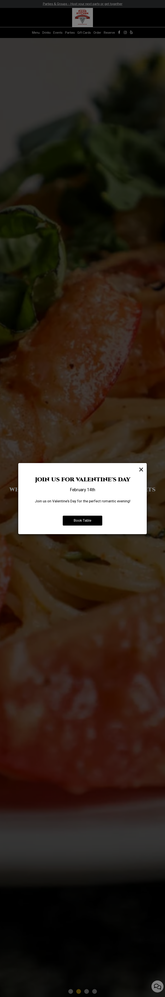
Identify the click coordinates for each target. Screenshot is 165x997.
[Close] (141, 469)
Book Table (82, 520)
